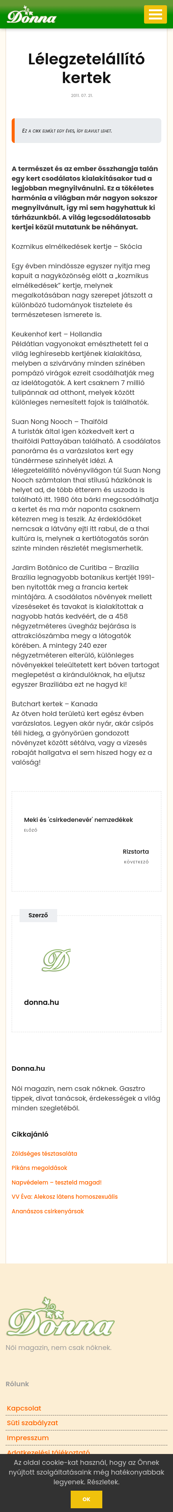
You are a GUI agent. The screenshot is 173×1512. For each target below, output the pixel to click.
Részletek (102, 1482)
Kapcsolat (24, 1408)
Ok (87, 1499)
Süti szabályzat (32, 1422)
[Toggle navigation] (155, 14)
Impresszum (28, 1437)
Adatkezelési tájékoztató (48, 1452)
